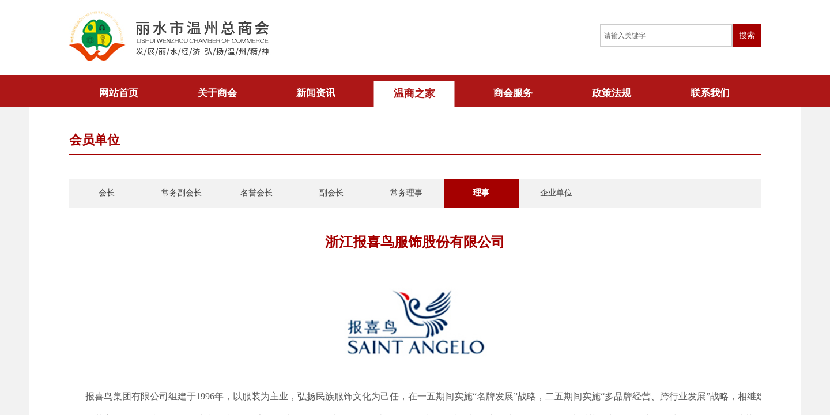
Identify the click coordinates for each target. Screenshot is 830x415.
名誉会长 (256, 192)
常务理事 (406, 192)
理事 (481, 192)
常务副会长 (181, 192)
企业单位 (556, 192)
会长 (107, 192)
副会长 (331, 192)
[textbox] (666, 35)
